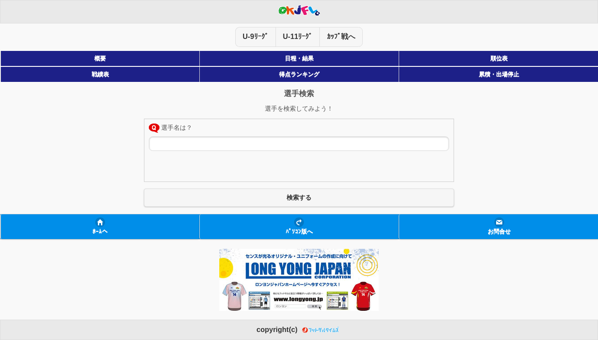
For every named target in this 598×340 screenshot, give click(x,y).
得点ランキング (299, 74)
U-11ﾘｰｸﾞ (298, 36)
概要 (100, 58)
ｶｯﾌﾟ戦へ (341, 36)
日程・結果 (299, 58)
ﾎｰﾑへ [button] (100, 231)
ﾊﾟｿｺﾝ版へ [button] (299, 231)
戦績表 (100, 74)
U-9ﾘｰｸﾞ (255, 36)
